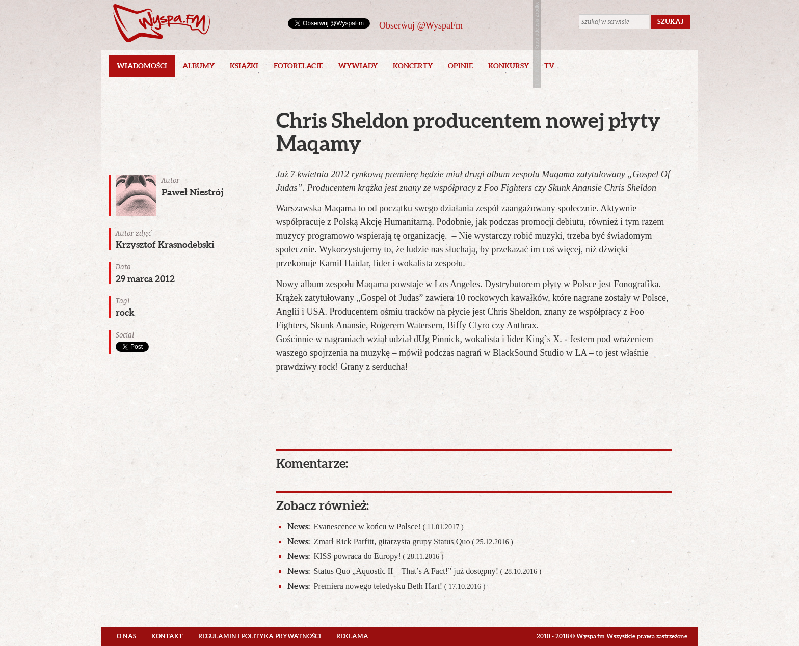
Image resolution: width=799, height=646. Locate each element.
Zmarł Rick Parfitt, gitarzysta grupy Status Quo (400, 541)
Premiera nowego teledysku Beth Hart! (386, 586)
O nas (126, 636)
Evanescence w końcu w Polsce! (375, 526)
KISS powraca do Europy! (365, 556)
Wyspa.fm (161, 23)
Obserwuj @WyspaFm (421, 25)
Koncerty (413, 66)
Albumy (198, 66)
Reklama (352, 636)
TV (549, 66)
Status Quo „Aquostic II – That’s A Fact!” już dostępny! (414, 571)
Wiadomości (142, 66)
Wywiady (358, 66)
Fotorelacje (298, 66)
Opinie (460, 66)
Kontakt (167, 636)
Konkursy (508, 66)
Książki (244, 66)
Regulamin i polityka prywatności (259, 636)
